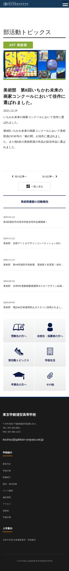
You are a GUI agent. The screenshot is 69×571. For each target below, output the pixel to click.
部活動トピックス (18, 360)
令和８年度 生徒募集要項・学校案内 (19, 540)
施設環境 (7, 497)
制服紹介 (7, 477)
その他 (50, 384)
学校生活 (50, 360)
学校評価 (7, 517)
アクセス (7, 504)
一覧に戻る (34, 186)
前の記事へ (21, 176)
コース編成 (8, 490)
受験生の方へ (18, 336)
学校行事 (7, 471)
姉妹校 (6, 511)
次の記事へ (48, 176)
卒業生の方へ (18, 384)
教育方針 (7, 464)
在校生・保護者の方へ (50, 336)
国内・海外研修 (10, 484)
